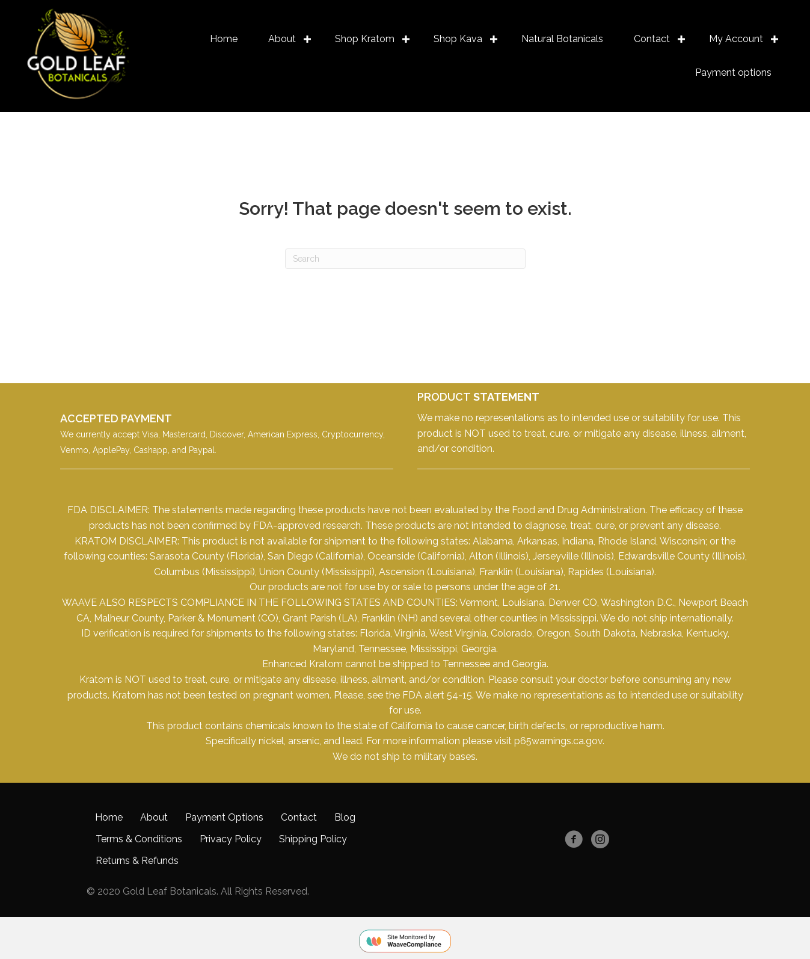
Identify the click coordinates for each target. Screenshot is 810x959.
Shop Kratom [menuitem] (364, 39)
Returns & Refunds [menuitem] (137, 860)
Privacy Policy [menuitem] (231, 838)
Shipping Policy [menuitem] (313, 838)
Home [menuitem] (223, 39)
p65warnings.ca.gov (558, 741)
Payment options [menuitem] (733, 72)
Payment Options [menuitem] (224, 816)
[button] (307, 39)
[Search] (405, 258)
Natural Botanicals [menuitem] (562, 39)
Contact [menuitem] (651, 39)
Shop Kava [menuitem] (457, 39)
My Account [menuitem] (735, 39)
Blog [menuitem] (344, 816)
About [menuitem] (281, 39)
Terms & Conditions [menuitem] (139, 838)
